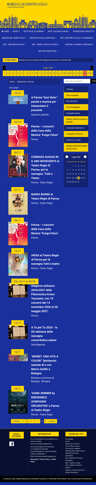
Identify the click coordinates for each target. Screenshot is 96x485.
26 (92, 73)
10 (36, 73)
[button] (16, 31)
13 (46, 73)
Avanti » (52, 421)
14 (50, 73)
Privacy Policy (44, 459)
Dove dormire (71, 101)
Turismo (69, 89)
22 (78, 73)
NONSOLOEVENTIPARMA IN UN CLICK (76, 147)
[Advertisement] (69, 9)
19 (67, 73)
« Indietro (16, 421)
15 (53, 73)
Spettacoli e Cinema (72, 444)
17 (60, 73)
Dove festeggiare (73, 107)
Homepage (69, 439)
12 (43, 73)
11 (39, 73)
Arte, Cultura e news (72, 446)
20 (71, 73)
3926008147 (41, 454)
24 (85, 73)
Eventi (67, 441)
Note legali (34, 459)
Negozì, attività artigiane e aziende (77, 120)
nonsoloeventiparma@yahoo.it (41, 444)
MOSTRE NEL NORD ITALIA (75, 451)
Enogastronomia (73, 113)
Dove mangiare (72, 95)
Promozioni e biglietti (72, 448)
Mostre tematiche (71, 472)
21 (74, 73)
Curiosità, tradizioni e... (75, 128)
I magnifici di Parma (74, 134)
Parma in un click (73, 140)
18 (64, 73)
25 (88, 73)
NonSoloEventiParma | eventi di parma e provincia (27, 7)
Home (12, 82)
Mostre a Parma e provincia (79, 44)
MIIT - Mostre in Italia (72, 463)
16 (57, 73)
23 (81, 73)
